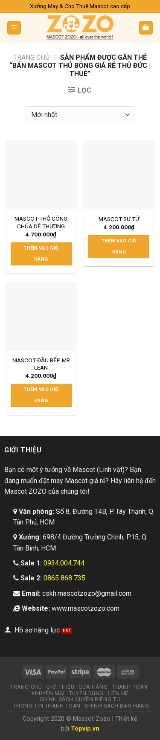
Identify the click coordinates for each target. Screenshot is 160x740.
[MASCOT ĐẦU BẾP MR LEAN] (41, 317)
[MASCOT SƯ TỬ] (119, 175)
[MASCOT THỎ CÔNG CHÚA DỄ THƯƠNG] (41, 175)
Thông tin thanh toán (47, 706)
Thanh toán (130, 687)
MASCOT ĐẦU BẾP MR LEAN (41, 364)
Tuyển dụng (86, 693)
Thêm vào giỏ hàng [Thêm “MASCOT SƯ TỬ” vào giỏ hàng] (119, 246)
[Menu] (14, 28)
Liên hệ (118, 693)
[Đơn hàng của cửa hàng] (80, 114)
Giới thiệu (60, 687)
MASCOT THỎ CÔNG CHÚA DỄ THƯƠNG (41, 222)
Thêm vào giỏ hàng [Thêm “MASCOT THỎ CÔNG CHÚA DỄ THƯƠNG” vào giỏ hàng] (40, 253)
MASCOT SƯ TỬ (119, 219)
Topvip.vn (85, 728)
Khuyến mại (48, 693)
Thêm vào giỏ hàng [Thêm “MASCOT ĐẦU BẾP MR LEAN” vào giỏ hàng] (40, 395)
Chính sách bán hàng (117, 706)
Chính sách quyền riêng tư (80, 699)
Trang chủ (31, 57)
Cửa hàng (93, 687)
